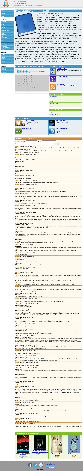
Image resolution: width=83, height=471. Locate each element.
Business (3, 72)
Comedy (3, 24)
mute (40, 71)
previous (18, 71)
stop (26, 71)
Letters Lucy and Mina (21, 83)
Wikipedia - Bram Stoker (55, 114)
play (20, 71)
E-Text (51, 112)
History (3, 31)
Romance (3, 41)
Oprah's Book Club (5, 71)
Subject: (39, 141)
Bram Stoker (50, 13)
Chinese (3, 54)
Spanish (3, 61)
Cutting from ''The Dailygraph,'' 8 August (24, 87)
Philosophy (4, 39)
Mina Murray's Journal (21, 85)
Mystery (3, 16)
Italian (2, 58)
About (38, 469)
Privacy (41, 469)
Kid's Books (4, 69)
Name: (24, 141)
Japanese (3, 60)
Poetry (2, 40)
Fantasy (3, 15)
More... (3, 49)
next (23, 71)
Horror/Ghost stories (54, 103)
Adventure (52, 101)
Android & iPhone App (50, 464)
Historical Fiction (5, 30)
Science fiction (4, 44)
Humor (3, 33)
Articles (50, 463)
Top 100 (3, 10)
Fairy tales (3, 26)
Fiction (51, 106)
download (30, 75)
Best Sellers (4, 68)
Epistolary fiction (53, 96)
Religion (3, 43)
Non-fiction (4, 37)
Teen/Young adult (5, 47)
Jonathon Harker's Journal (22, 75)
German (3, 57)
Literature (52, 99)
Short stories (4, 46)
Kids (2, 12)
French (3, 55)
